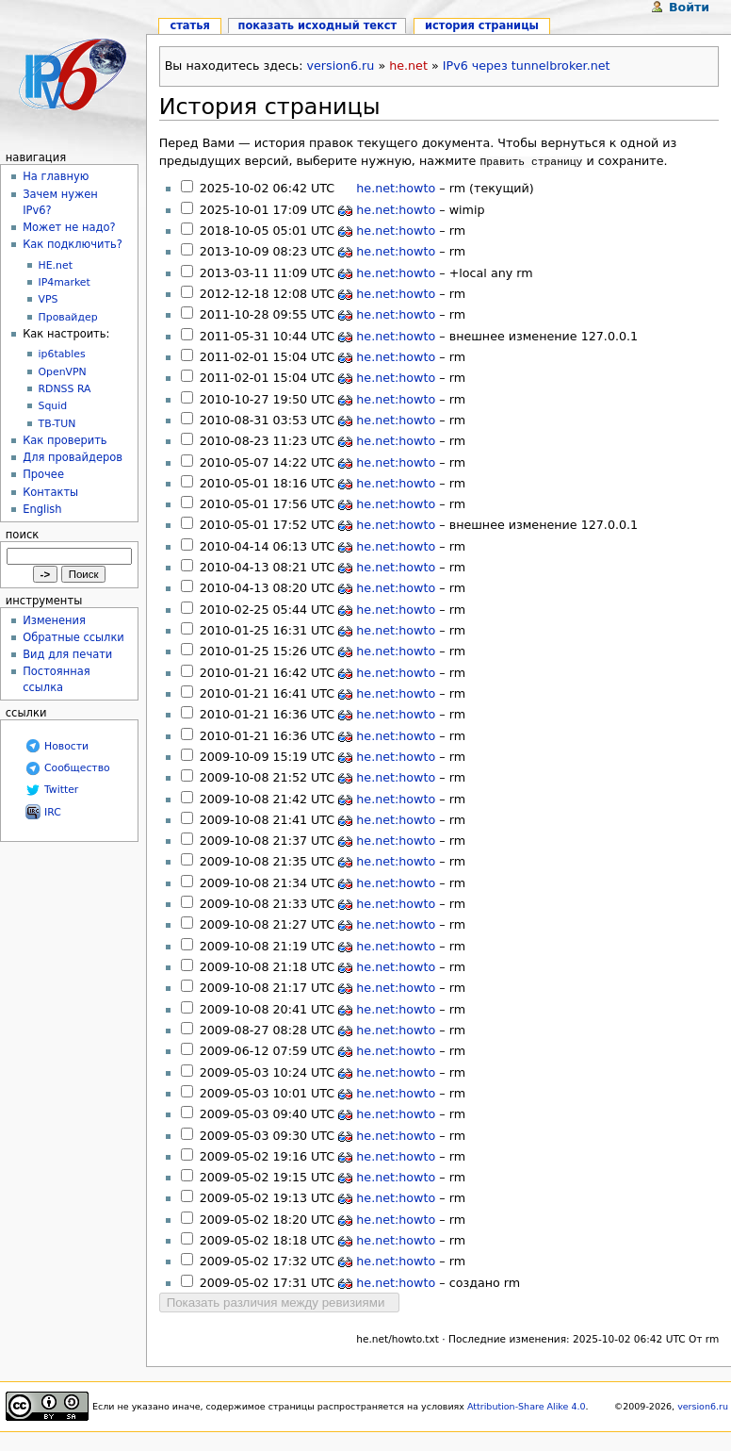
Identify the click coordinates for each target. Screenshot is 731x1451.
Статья (189, 25)
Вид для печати (67, 654)
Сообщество (77, 768)
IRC (52, 812)
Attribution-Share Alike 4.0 (526, 1404)
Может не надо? (69, 227)
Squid (53, 406)
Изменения (54, 620)
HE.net (56, 265)
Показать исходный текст (318, 25)
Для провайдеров (72, 457)
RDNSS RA (65, 389)
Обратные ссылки (73, 637)
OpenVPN (63, 372)
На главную (56, 176)
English (42, 509)
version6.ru (341, 65)
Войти (689, 7)
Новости (66, 746)
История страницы (270, 106)
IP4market (64, 282)
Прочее (43, 474)
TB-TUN (57, 424)
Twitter (61, 789)
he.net (408, 65)
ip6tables (62, 354)
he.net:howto (395, 186)
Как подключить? (72, 244)
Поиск (22, 534)
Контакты (50, 492)
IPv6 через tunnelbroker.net (526, 65)
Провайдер (68, 317)
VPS (48, 299)
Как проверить (64, 440)
